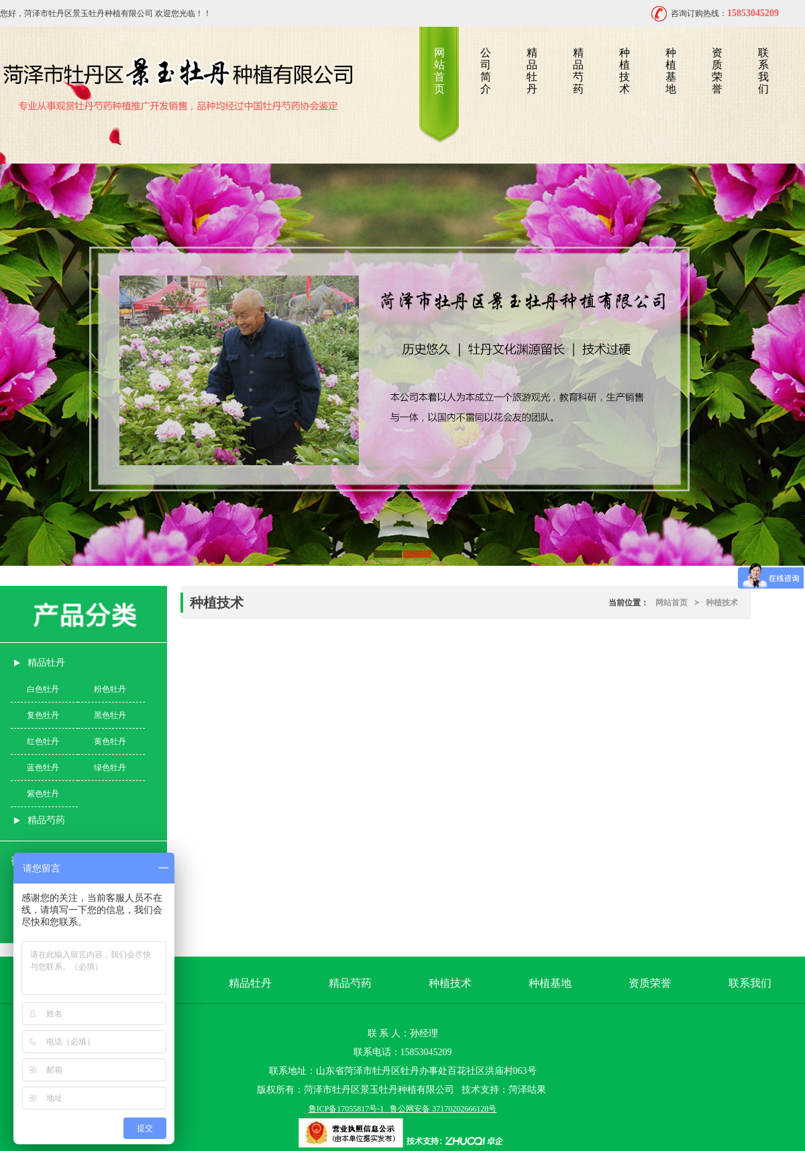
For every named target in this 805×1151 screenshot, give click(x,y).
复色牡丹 (43, 715)
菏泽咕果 (527, 1090)
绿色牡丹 (110, 767)
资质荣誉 (717, 71)
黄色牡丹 (110, 741)
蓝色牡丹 (43, 767)
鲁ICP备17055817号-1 (346, 1108)
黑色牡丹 (110, 715)
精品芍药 (578, 71)
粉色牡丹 (110, 689)
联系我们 (763, 71)
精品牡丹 (532, 71)
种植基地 (670, 71)
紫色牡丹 (43, 793)
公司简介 (485, 71)
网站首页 (439, 71)
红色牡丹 (43, 741)
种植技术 (624, 71)
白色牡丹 (43, 689)
